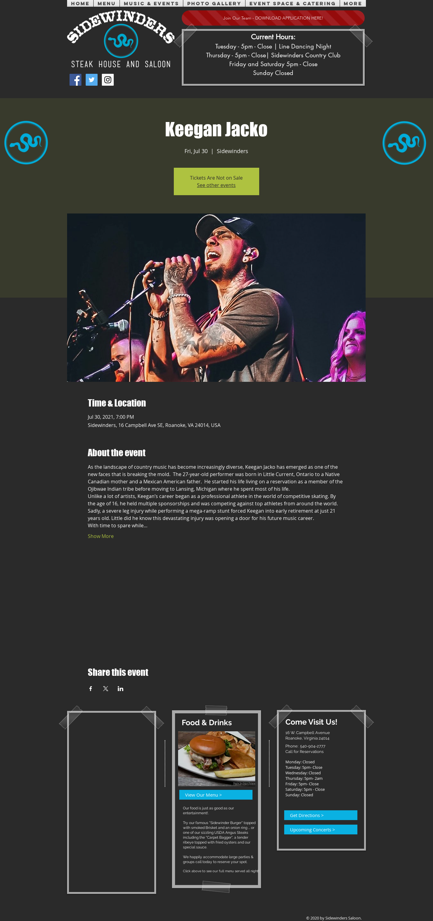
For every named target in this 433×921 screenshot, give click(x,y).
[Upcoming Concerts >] (317, 829)
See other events (216, 185)
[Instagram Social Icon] (108, 80)
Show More (101, 536)
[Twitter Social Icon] (92, 80)
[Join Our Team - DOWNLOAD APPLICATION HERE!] (273, 18)
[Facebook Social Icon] (75, 80)
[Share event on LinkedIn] (120, 688)
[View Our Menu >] (212, 794)
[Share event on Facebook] (91, 688)
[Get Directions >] (317, 815)
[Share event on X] (106, 688)
